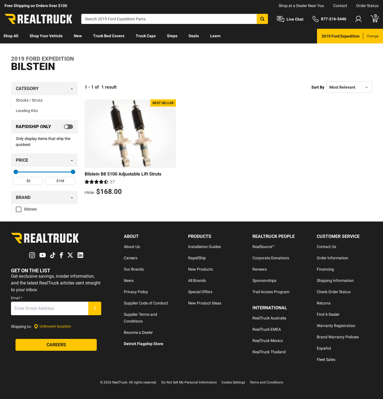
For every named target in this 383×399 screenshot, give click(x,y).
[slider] (16, 172)
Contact (340, 5)
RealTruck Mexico (267, 340)
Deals (194, 36)
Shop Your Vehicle (46, 36)
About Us (132, 246)
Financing (325, 269)
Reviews (259, 269)
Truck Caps (146, 36)
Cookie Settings (233, 382)
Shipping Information (335, 280)
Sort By (317, 87)
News (129, 280)
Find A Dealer (328, 314)
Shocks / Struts (29, 100)
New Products (200, 269)
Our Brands (134, 269)
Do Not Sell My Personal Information (189, 382)
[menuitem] (11, 36)
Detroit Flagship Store (143, 343)
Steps (172, 36)
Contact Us (326, 246)
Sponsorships (264, 280)
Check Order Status (334, 292)
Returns (324, 303)
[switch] (44, 126)
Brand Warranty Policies (338, 337)
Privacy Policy (136, 292)
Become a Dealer (138, 332)
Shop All (10, 36)
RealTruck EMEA (266, 329)
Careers (130, 258)
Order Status (367, 5)
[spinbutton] (28, 181)
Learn (215, 36)
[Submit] (94, 308)
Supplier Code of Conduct (146, 303)
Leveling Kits (27, 110)
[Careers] (56, 345)
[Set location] (52, 326)
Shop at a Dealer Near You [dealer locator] (301, 5)
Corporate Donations (270, 258)
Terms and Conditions (266, 382)
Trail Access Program (270, 292)
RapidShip (197, 258)
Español (324, 348)
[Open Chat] (290, 19)
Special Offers (200, 292)
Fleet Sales (326, 359)
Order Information (332, 258)
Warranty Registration (336, 325)
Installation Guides (204, 246)
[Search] (174, 19)
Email (16, 298)
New (78, 36)
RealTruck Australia (269, 318)
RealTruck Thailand (269, 352)
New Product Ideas (204, 303)
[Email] (49, 308)
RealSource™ (263, 246)
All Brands (197, 280)
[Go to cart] (374, 19)
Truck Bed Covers (108, 36)
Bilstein (30, 209)
